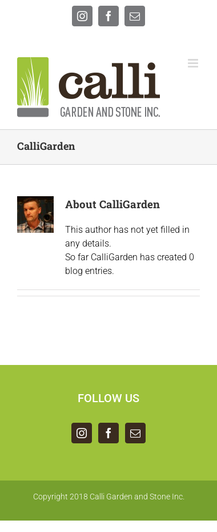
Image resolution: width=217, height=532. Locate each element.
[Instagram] (81, 433)
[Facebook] (108, 433)
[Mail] (135, 433)
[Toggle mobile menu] (194, 63)
